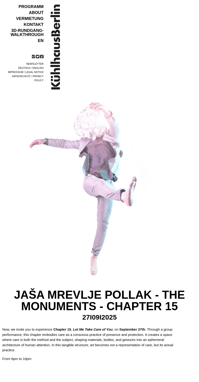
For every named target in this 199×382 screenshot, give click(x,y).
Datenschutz (21, 76)
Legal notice (34, 72)
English (38, 68)
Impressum (15, 72)
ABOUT (36, 13)
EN (41, 41)
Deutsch (24, 68)
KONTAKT (34, 24)
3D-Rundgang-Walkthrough (27, 32)
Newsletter (35, 63)
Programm (31, 7)
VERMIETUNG (30, 19)
